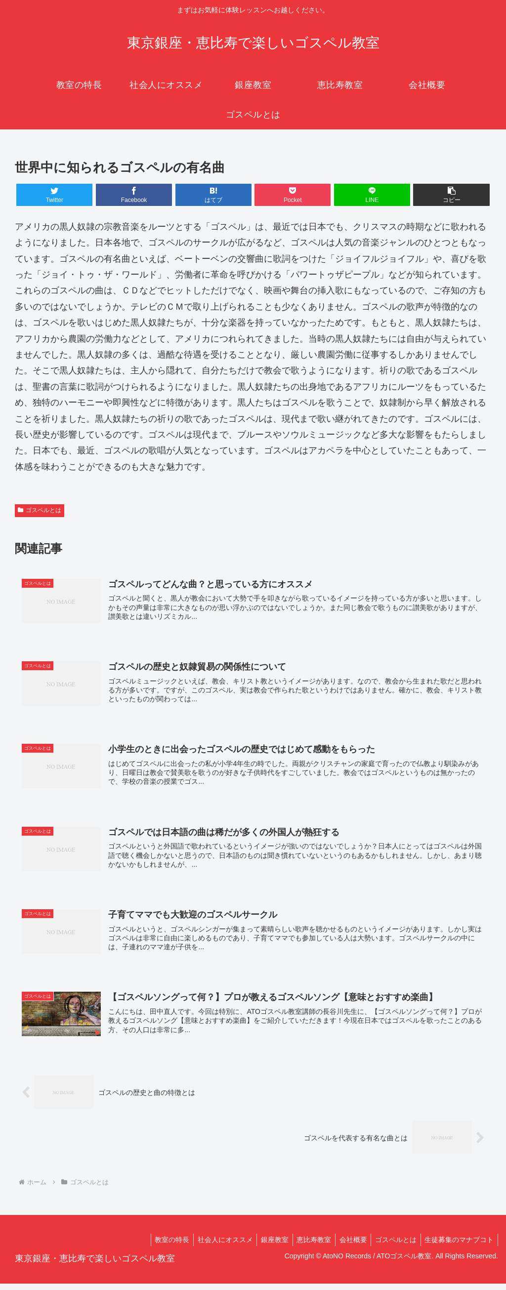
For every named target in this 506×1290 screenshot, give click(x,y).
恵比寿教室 (306, 1246)
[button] (451, 195)
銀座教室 (264, 1246)
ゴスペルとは (39, 510)
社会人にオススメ (212, 1246)
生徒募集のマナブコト (458, 1246)
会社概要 (347, 1246)
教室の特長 (157, 1246)
